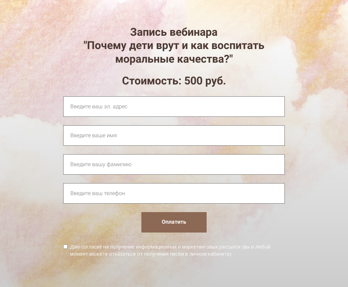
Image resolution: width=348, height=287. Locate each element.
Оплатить (174, 222)
